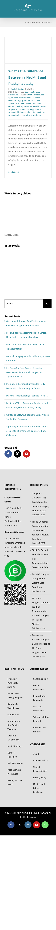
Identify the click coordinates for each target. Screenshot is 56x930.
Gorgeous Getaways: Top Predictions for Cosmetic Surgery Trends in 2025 (41, 502)
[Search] (47, 303)
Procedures (13, 95)
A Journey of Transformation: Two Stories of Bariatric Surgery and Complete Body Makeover (26, 431)
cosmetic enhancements (29, 98)
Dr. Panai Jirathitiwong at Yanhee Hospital (27, 395)
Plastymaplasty (22, 109)
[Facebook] (8, 454)
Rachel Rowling (17, 89)
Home (26, 22)
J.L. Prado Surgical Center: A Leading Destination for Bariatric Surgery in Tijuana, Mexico (24, 372)
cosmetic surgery (15, 100)
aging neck (13, 98)
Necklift (36, 106)
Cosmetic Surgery (32, 92)
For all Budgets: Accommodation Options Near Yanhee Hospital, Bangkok (40, 530)
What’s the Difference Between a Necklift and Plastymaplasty (27, 77)
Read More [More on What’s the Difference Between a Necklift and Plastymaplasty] (13, 172)
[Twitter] (17, 454)
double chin (29, 100)
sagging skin (35, 109)
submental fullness (16, 112)
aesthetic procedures (34, 95)
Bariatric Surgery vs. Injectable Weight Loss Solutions (40, 581)
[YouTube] (26, 454)
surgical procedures (32, 115)
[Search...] (23, 303)
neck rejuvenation (24, 106)
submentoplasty (15, 115)
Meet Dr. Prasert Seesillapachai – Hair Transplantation (40, 556)
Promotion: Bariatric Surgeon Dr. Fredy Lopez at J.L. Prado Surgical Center (41, 644)
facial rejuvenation (28, 103)
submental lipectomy (35, 112)
